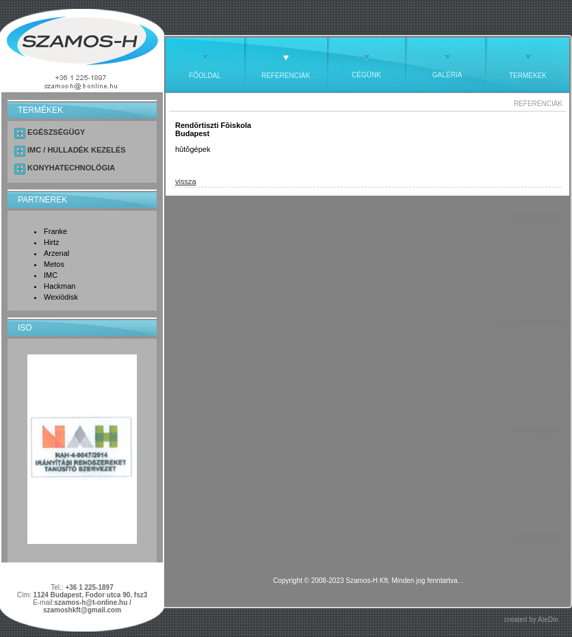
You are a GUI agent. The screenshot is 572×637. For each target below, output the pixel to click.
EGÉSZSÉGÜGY (56, 132)
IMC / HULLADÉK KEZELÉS (76, 150)
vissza (185, 181)
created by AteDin (531, 619)
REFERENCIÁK (285, 75)
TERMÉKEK (528, 75)
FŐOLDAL (205, 75)
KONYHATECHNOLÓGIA (71, 168)
